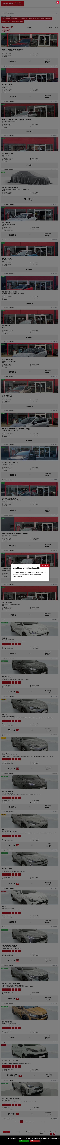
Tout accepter (24, 1141)
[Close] (57, 2)
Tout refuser (35, 1141)
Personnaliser (44, 1141)
